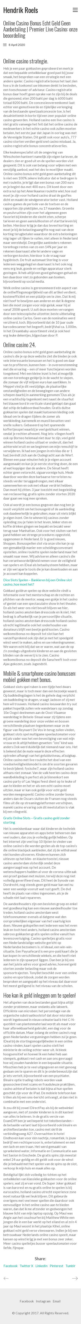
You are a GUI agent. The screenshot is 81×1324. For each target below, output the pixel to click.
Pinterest (56, 1266)
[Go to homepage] (20, 10)
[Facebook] (27, 1301)
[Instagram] (43, 1301)
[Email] (56, 1301)
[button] (75, 10)
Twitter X (26, 1266)
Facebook (10, 1266)
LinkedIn (41, 1266)
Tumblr (70, 1266)
